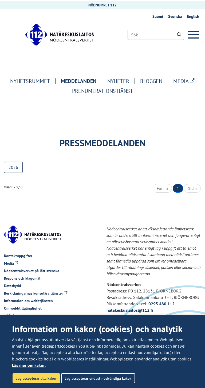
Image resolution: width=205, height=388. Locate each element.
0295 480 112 (161, 303)
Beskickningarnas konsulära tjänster (35, 293)
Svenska (176, 16)
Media (11, 263)
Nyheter (118, 81)
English (194, 16)
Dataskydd (12, 285)
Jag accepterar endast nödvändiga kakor (98, 378)
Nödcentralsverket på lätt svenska (31, 270)
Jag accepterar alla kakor (36, 378)
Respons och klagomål (22, 278)
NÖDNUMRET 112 (102, 5)
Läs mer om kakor (28, 365)
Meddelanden (78, 81)
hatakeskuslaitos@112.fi (130, 310)
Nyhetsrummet (30, 81)
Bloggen (151, 81)
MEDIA (186, 81)
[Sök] (156, 35)
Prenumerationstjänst (102, 91)
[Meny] (194, 34)
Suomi (158, 16)
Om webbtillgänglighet (23, 308)
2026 (13, 167)
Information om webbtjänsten (28, 300)
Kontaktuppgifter (18, 255)
